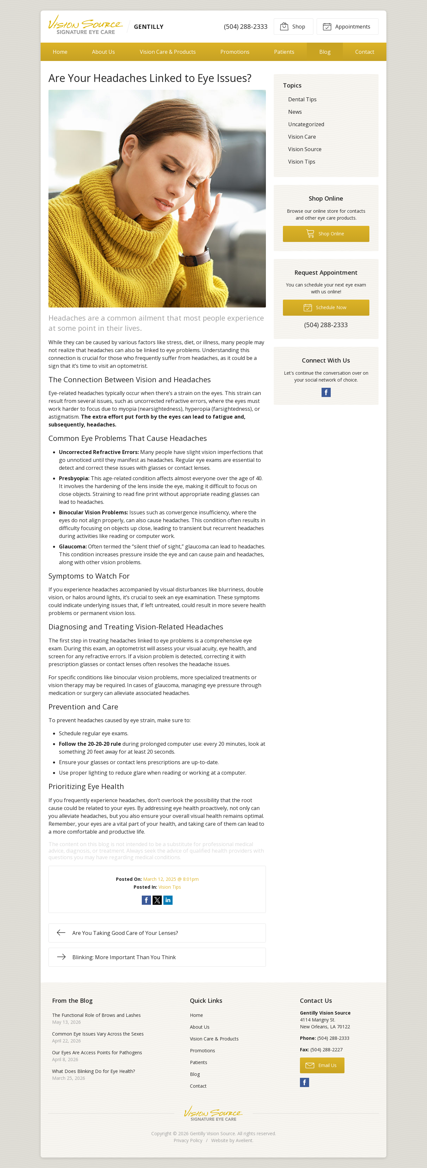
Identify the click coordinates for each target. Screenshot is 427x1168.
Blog (325, 51)
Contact (364, 51)
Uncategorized (306, 124)
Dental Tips (302, 99)
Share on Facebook (146, 900)
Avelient (244, 1140)
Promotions (235, 51)
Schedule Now (324, 307)
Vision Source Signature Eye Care (213, 1113)
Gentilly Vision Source (212, 1133)
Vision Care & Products (168, 51)
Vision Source (305, 149)
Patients (284, 51)
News (295, 111)
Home (60, 51)
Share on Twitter (157, 900)
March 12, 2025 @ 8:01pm (171, 879)
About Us (103, 51)
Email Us (321, 1065)
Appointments (346, 26)
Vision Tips (169, 887)
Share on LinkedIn (168, 900)
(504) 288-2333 (246, 26)
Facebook (326, 392)
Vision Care (302, 136)
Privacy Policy (188, 1140)
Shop (292, 26)
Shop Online (325, 233)
